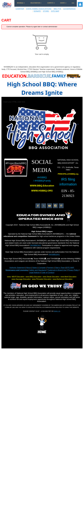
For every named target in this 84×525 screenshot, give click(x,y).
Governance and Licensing (17, 270)
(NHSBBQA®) (35, 245)
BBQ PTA (57, 9)
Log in (80, 4)
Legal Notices (34, 273)
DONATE (37, 11)
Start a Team (60, 268)
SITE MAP (55, 11)
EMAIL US (57, 311)
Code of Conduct (47, 273)
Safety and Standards (37, 270)
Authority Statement (17, 268)
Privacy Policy (73, 270)
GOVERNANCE (69, 9)
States (34, 268)
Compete (42, 268)
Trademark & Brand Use (56, 270)
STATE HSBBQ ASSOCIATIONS (38, 9)
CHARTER (20, 9)
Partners (50, 268)
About (28, 268)
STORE (46, 11)
